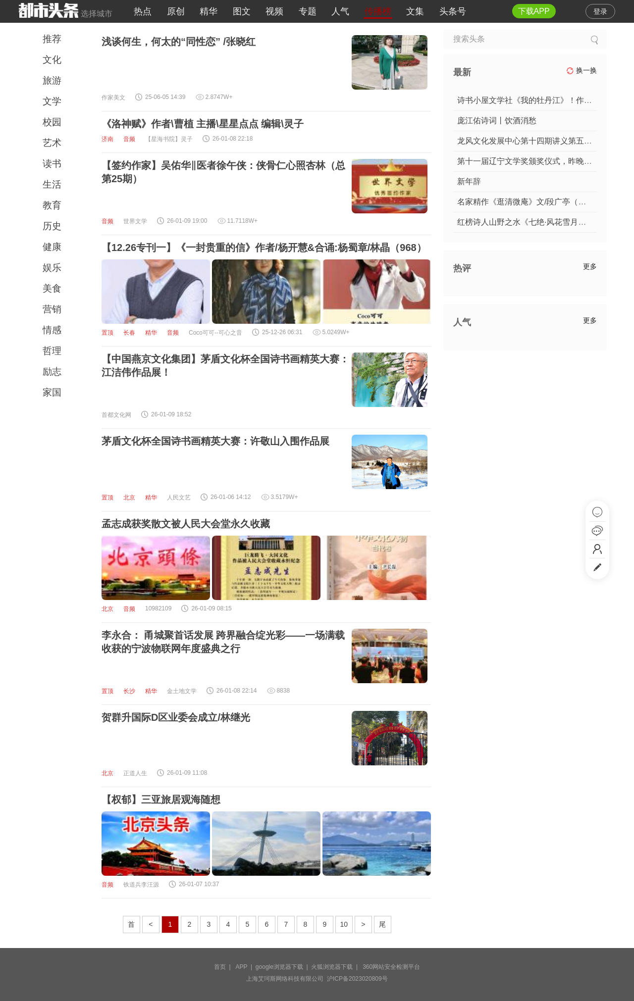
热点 (143, 11)
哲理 (52, 351)
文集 (415, 11)
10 (344, 924)
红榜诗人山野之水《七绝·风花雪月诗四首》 (533, 222)
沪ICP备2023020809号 (357, 978)
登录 (600, 11)
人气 (340, 11)
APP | (246, 966)
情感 (52, 330)
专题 (308, 11)
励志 (52, 371)
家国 (52, 392)
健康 (52, 247)
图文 (242, 11)
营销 (52, 309)
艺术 (52, 143)
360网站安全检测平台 (391, 966)
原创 (176, 11)
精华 (208, 11)
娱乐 (52, 267)
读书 (52, 163)
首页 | (224, 966)
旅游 (52, 80)
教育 (52, 205)
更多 (590, 266)
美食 (52, 288)
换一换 (581, 70)
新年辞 (469, 181)
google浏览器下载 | (284, 966)
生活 (52, 184)
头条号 (452, 11)
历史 (52, 226)
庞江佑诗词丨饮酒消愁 (496, 120)
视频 (274, 11)
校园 (52, 122)
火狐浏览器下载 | (336, 966)
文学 (52, 101)
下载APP (534, 11)
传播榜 (378, 11)
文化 (52, 59)
